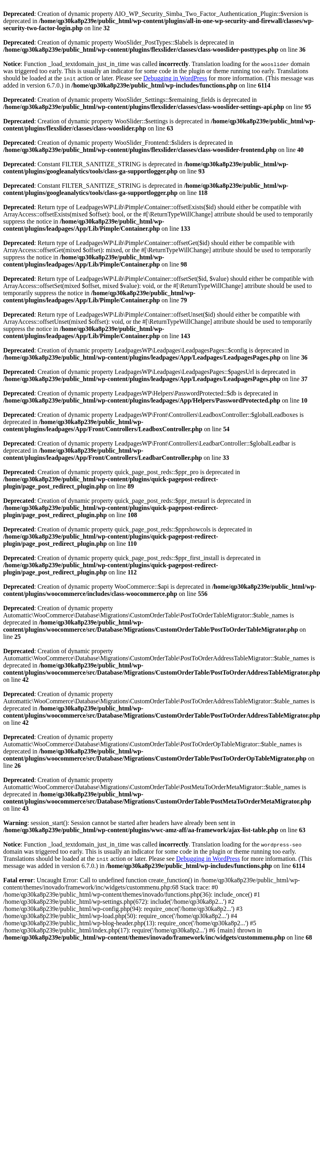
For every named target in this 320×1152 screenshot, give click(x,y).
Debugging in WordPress (175, 78)
